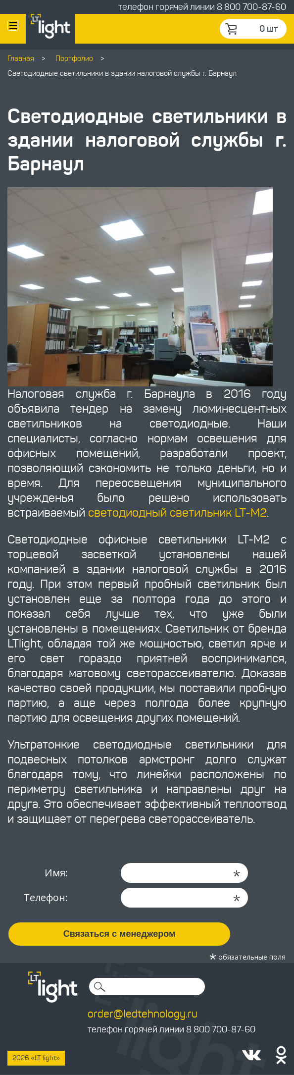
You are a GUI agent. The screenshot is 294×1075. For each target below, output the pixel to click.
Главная (20, 58)
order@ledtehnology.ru (142, 1014)
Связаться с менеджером (119, 934)
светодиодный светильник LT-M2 (177, 512)
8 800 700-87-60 (251, 6)
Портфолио (74, 58)
